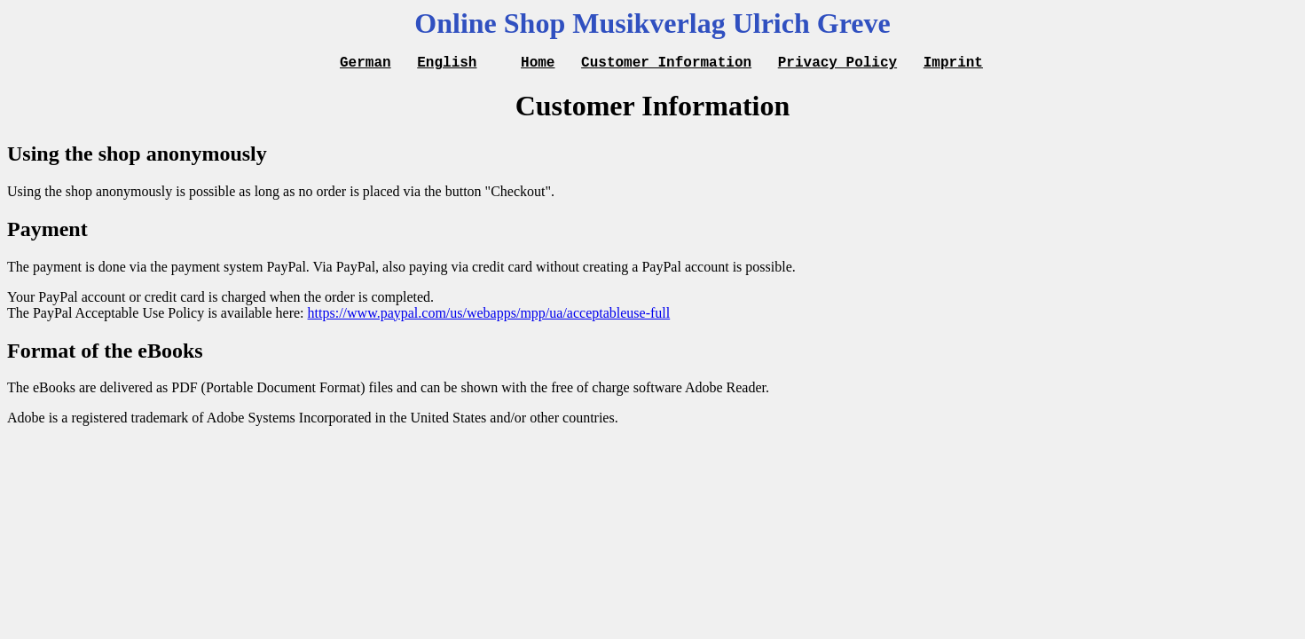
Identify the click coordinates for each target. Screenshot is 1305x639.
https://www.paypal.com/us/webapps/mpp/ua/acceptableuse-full (489, 315)
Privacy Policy (837, 64)
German (365, 64)
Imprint (953, 64)
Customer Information (666, 64)
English (446, 64)
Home (537, 64)
